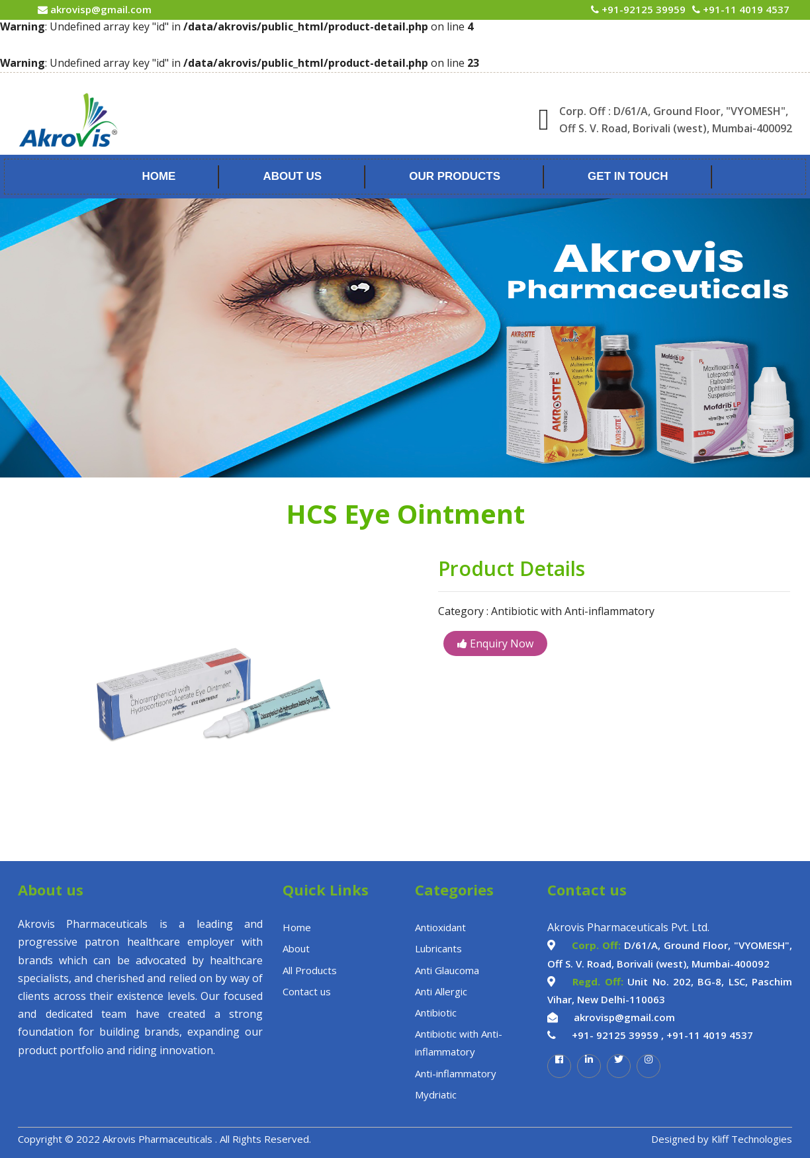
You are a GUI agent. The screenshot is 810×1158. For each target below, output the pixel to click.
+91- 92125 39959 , (618, 1035)
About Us (292, 176)
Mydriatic (436, 1094)
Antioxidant (440, 927)
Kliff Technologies (751, 1138)
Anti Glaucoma (447, 970)
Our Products (454, 176)
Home (158, 176)
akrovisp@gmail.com (100, 9)
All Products (310, 970)
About (296, 948)
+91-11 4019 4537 (744, 9)
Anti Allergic (441, 991)
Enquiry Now (495, 643)
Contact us (307, 991)
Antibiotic (436, 1012)
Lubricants (438, 948)
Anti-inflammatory (455, 1073)
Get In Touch (628, 176)
